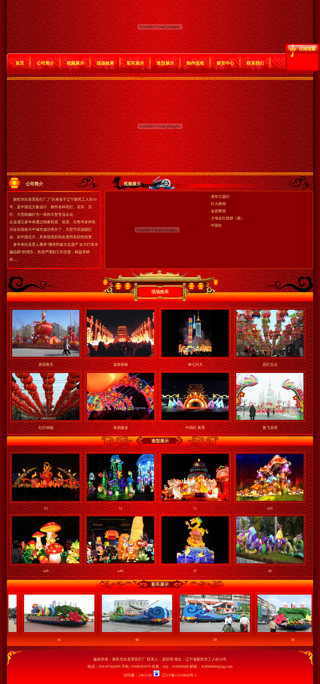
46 (270, 571)
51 (195, 508)
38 (295, 639)
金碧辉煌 (218, 211)
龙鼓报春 (120, 364)
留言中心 (225, 63)
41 (61, 639)
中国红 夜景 (195, 427)
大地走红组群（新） (228, 218)
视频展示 (75, 63)
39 (217, 639)
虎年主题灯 (220, 196)
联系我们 (255, 63)
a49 (45, 571)
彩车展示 (135, 63)
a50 (269, 508)
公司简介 (45, 63)
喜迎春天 (45, 364)
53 (46, 508)
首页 (19, 63)
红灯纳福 (45, 427)
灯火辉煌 (218, 204)
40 (139, 639)
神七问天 (195, 364)
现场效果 (105, 63)
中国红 (216, 225)
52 (120, 508)
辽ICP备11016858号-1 (179, 675)
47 (195, 571)
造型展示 (165, 63)
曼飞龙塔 (270, 427)
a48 (120, 571)
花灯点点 (270, 364)
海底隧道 (120, 427)
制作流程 (195, 63)
